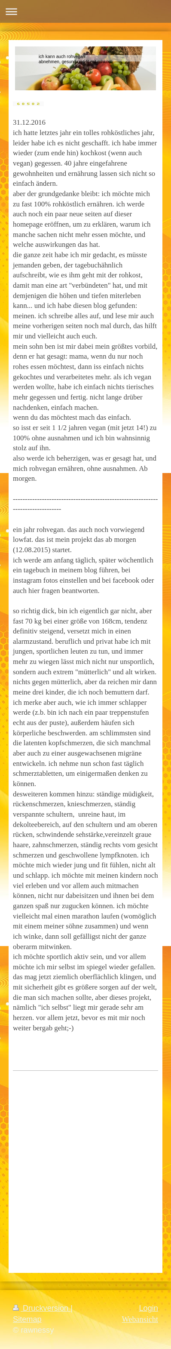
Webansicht (140, 1319)
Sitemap (27, 1319)
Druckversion (41, 1308)
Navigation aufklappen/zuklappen (85, 11)
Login (148, 1308)
